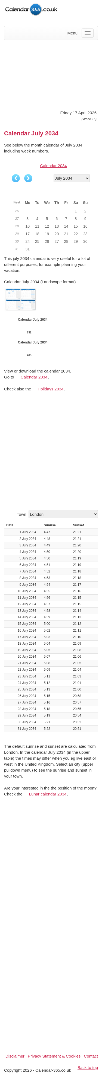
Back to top (88, 1067)
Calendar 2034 (53, 165)
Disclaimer (14, 1056)
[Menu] (88, 33)
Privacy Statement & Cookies (54, 1056)
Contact (91, 1056)
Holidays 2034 (50, 389)
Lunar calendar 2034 (48, 794)
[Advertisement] (51, 74)
